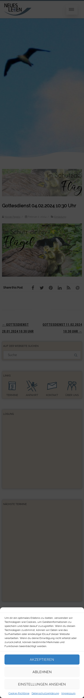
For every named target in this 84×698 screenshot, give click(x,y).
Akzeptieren (42, 660)
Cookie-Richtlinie (19, 693)
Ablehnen (42, 672)
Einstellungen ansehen (42, 684)
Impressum (68, 693)
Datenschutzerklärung (45, 693)
